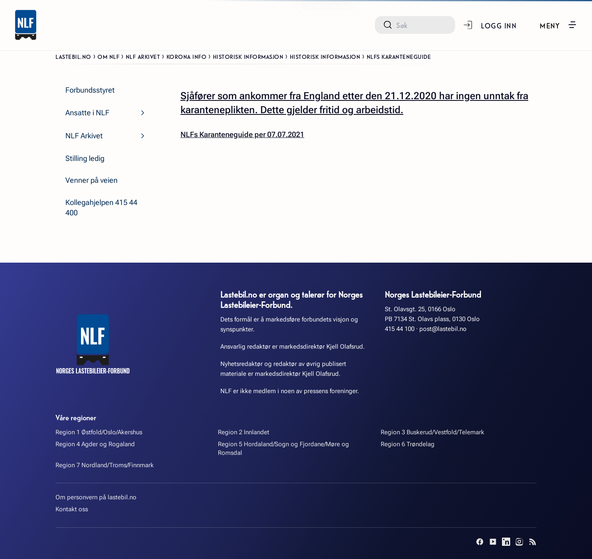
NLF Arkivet (143, 56)
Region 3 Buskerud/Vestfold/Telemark (432, 432)
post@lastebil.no (443, 329)
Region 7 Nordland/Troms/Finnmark (105, 465)
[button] (558, 25)
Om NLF (108, 56)
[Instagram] (519, 542)
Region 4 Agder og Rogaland (95, 444)
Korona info (186, 56)
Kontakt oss (72, 509)
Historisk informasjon (248, 56)
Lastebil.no (73, 56)
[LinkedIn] (506, 542)
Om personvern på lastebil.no (96, 497)
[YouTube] (493, 542)
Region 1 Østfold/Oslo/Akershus (99, 432)
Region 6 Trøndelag (408, 444)
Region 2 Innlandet (243, 432)
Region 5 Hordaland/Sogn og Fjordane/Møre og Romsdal (283, 448)
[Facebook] (480, 542)
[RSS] (532, 542)
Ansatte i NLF (87, 112)
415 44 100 (399, 329)
